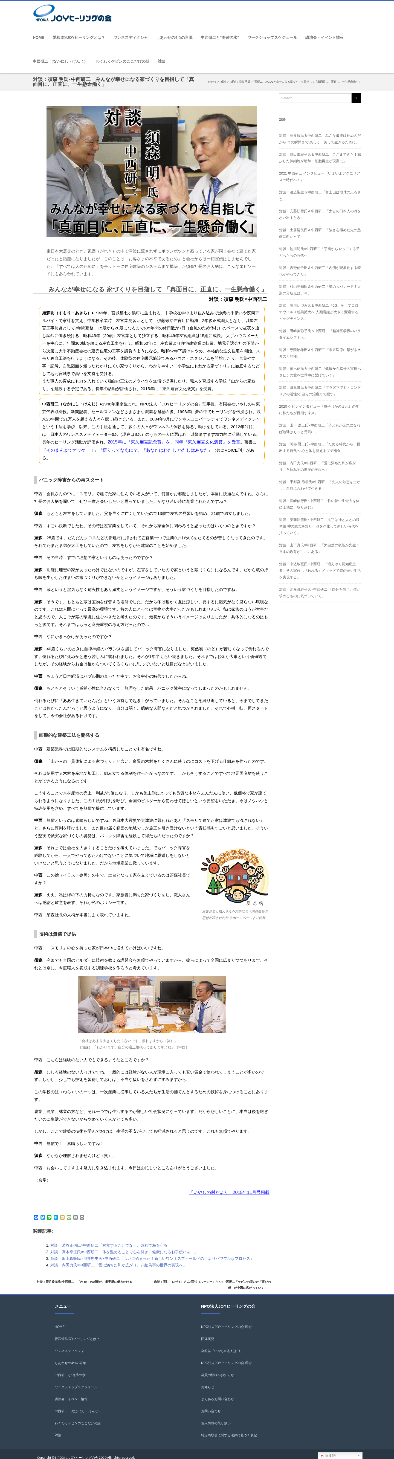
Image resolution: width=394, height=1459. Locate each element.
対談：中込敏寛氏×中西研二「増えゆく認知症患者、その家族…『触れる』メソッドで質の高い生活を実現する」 (320, 570)
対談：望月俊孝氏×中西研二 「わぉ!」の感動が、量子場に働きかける (91, 1273)
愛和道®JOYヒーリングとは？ (79, 37)
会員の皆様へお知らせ (217, 1368)
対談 (161, 61)
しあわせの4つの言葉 (174, 37)
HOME (38, 37)
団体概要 (207, 1332)
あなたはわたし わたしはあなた (157, 449)
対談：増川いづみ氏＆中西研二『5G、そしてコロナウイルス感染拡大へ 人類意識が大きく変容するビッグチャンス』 (318, 312)
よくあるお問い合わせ (217, 1392)
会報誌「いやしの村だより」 (222, 1344)
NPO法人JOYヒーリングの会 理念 (226, 1320)
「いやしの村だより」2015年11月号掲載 (232, 1183)
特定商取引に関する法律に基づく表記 (229, 1428)
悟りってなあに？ (103, 449)
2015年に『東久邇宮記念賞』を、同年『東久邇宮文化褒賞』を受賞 (170, 441)
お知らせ (207, 1380)
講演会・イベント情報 (324, 37)
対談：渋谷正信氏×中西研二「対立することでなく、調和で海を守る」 (110, 1236)
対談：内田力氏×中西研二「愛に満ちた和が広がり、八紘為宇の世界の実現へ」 (118, 1256)
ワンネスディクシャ (130, 37)
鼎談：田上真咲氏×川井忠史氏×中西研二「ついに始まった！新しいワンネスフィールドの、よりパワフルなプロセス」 (152, 1249)
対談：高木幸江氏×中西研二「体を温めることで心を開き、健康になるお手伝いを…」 (124, 1243)
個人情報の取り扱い (216, 1416)
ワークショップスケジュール (272, 37)
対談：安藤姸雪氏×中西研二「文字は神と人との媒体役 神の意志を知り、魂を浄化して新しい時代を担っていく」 (319, 526)
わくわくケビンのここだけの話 (122, 61)
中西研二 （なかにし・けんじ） (60, 61)
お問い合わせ (211, 1404)
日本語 (328, 1456)
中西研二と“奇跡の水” (220, 37)
